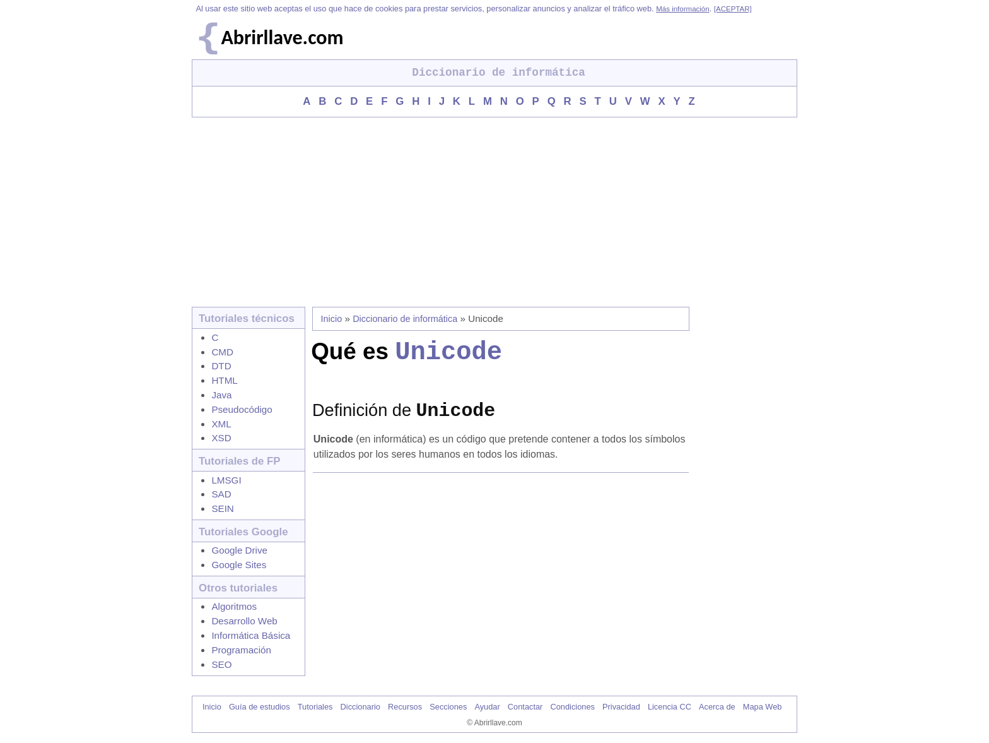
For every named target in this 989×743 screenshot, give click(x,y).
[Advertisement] (494, 212)
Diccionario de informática (405, 319)
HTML (224, 380)
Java (221, 394)
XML (221, 424)
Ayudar (487, 706)
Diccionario (360, 706)
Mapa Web (762, 706)
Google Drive (239, 550)
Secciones (448, 706)
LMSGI (226, 480)
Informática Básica (250, 635)
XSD (221, 437)
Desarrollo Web (244, 620)
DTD (221, 365)
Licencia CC (669, 706)
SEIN (222, 508)
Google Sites (238, 564)
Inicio (331, 319)
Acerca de (717, 706)
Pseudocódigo (241, 409)
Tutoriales (315, 706)
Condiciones (572, 706)
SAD (221, 494)
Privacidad (621, 706)
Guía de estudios (259, 706)
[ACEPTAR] (733, 9)
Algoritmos (234, 606)
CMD (222, 352)
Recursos (405, 706)
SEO (221, 664)
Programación (241, 650)
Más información (682, 9)
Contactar (525, 706)
